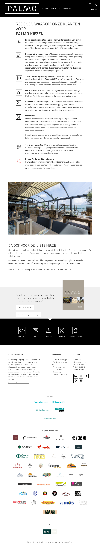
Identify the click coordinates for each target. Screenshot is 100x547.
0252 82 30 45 (80, 367)
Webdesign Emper (67, 542)
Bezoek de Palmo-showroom (18, 383)
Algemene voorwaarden (52, 542)
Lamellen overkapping (60, 359)
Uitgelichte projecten (60, 374)
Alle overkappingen (59, 367)
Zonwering (57, 372)
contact (17, 269)
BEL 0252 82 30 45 (96, 5)
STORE (93, 9)
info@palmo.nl (80, 369)
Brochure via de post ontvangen (28, 315)
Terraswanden (58, 369)
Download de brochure (25, 307)
